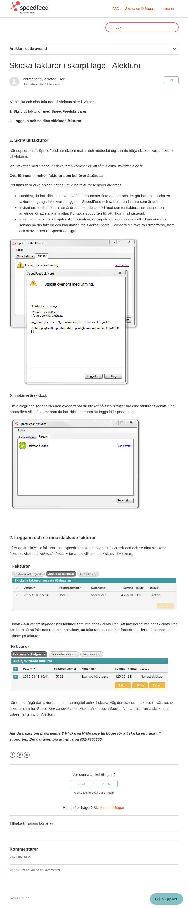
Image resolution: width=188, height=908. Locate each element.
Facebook (12, 755)
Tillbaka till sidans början (31, 823)
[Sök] (142, 27)
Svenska (16, 898)
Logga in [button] (167, 8)
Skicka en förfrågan (140, 8)
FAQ (115, 8)
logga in (15, 870)
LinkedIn (27, 755)
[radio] (81, 783)
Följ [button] (171, 80)
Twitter (20, 755)
